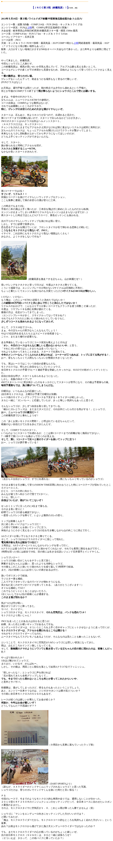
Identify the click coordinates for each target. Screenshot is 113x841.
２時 (29, 27)
